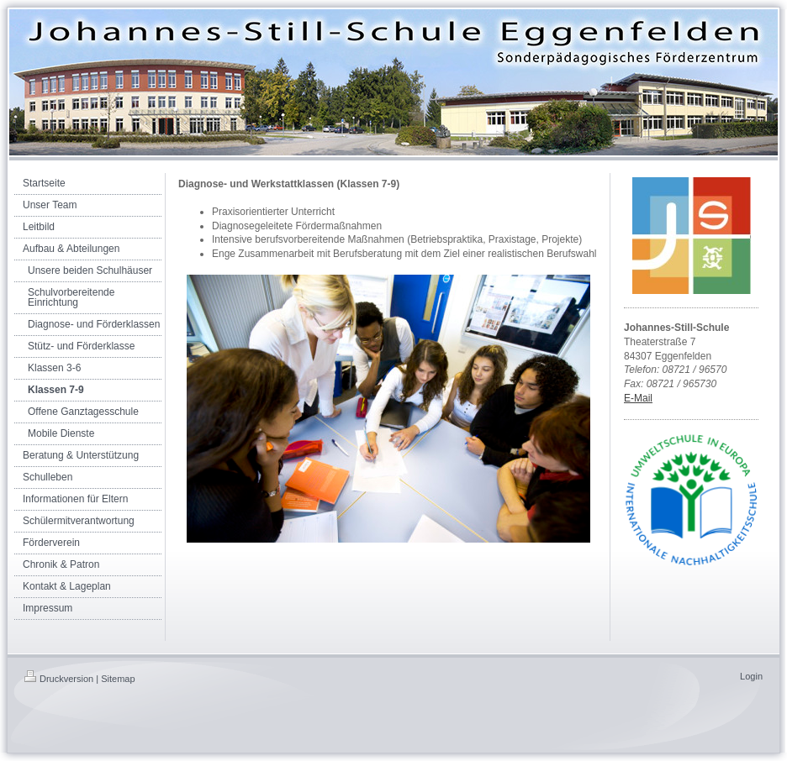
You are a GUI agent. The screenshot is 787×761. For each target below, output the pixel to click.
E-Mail (638, 398)
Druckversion (58, 679)
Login (751, 676)
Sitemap (118, 679)
